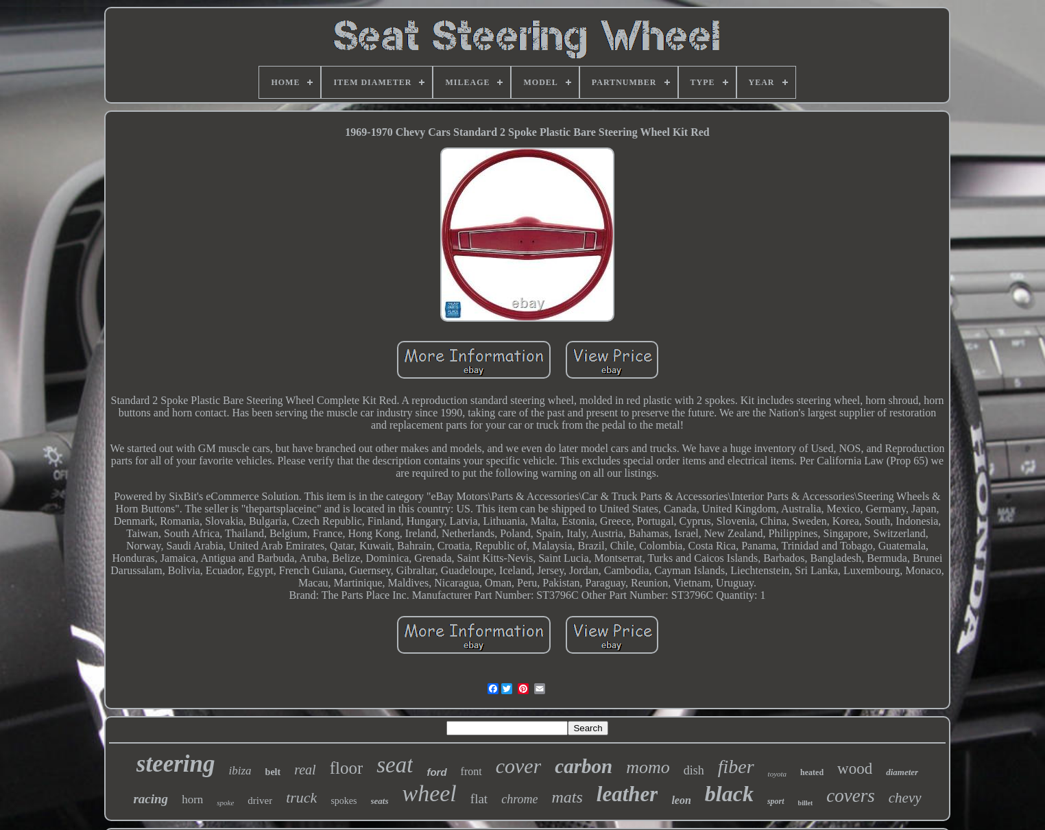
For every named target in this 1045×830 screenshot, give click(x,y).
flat (479, 799)
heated (812, 772)
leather (627, 794)
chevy (905, 798)
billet (805, 803)
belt (273, 772)
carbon (583, 766)
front (471, 771)
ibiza (240, 770)
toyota (777, 774)
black (729, 793)
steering (175, 763)
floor (346, 768)
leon (680, 800)
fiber (736, 766)
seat (394, 764)
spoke (225, 802)
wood (854, 768)
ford (436, 772)
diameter (902, 772)
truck (301, 797)
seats (380, 801)
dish (694, 770)
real (304, 769)
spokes (344, 801)
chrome (519, 799)
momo (648, 767)
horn (192, 799)
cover (519, 766)
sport (775, 801)
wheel (430, 793)
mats (566, 797)
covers (850, 795)
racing (150, 799)
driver (260, 800)
